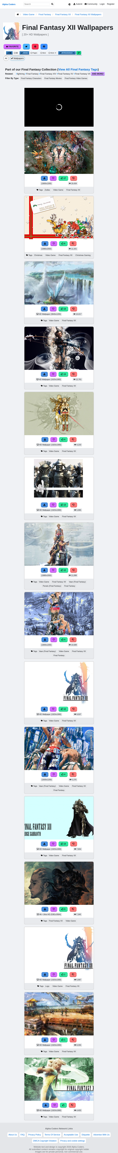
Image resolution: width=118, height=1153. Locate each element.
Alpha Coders (8, 4)
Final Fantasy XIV (48, 74)
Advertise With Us (101, 1135)
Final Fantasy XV (65, 74)
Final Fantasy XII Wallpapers (88, 14)
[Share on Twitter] (26, 46)
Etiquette (86, 1135)
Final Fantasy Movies (53, 78)
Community (91, 4)
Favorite (12, 46)
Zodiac (47, 190)
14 (63, 309)
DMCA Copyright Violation (45, 1141)
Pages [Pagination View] (34, 53)
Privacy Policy (34, 1135)
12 (63, 570)
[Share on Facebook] (44, 46)
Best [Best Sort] (43, 53)
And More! (98, 74)
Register (111, 4)
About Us (13, 1135)
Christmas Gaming (83, 255)
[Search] (52, 4)
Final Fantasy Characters (31, 78)
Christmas (38, 255)
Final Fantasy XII (63, 14)
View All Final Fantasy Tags (78, 69)
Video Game (28, 14)
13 (63, 374)
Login (102, 4)
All (6, 58)
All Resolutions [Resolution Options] (67, 53)
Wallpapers (17, 58)
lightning (20, 74)
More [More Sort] (52, 53)
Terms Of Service (52, 1135)
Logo (47, 986)
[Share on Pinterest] (35, 46)
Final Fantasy (45, 14)
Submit (77, 4)
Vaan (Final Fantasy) (77, 582)
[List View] (16, 53)
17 (63, 178)
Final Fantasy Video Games (76, 78)
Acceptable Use (71, 1135)
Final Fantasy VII (82, 74)
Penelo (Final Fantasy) (52, 586)
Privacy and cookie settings (72, 1141)
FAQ (23, 1135)
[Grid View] (9, 53)
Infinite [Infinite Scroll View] (24, 53)
